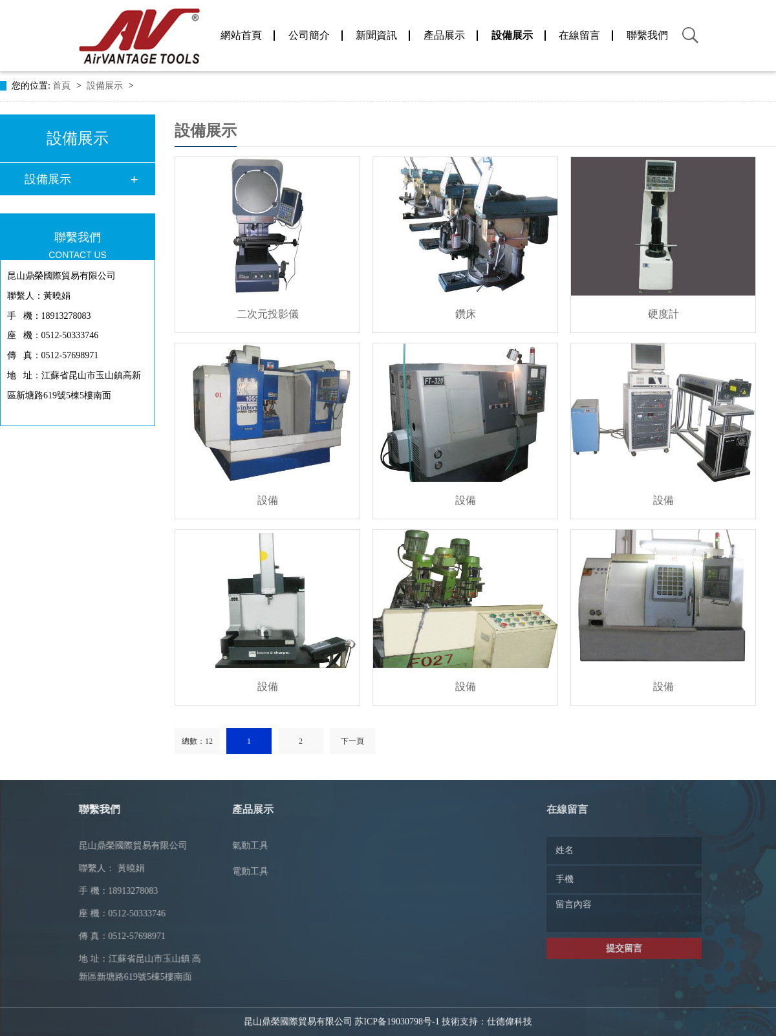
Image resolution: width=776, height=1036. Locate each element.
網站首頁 (241, 35)
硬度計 (663, 313)
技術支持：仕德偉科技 (487, 1010)
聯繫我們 (647, 35)
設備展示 (512, 35)
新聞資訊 (376, 35)
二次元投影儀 (268, 313)
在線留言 (579, 35)
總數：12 (197, 741)
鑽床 (465, 313)
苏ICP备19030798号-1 (396, 1010)
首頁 (62, 86)
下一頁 (352, 741)
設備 (267, 500)
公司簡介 (309, 35)
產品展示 (444, 35)
